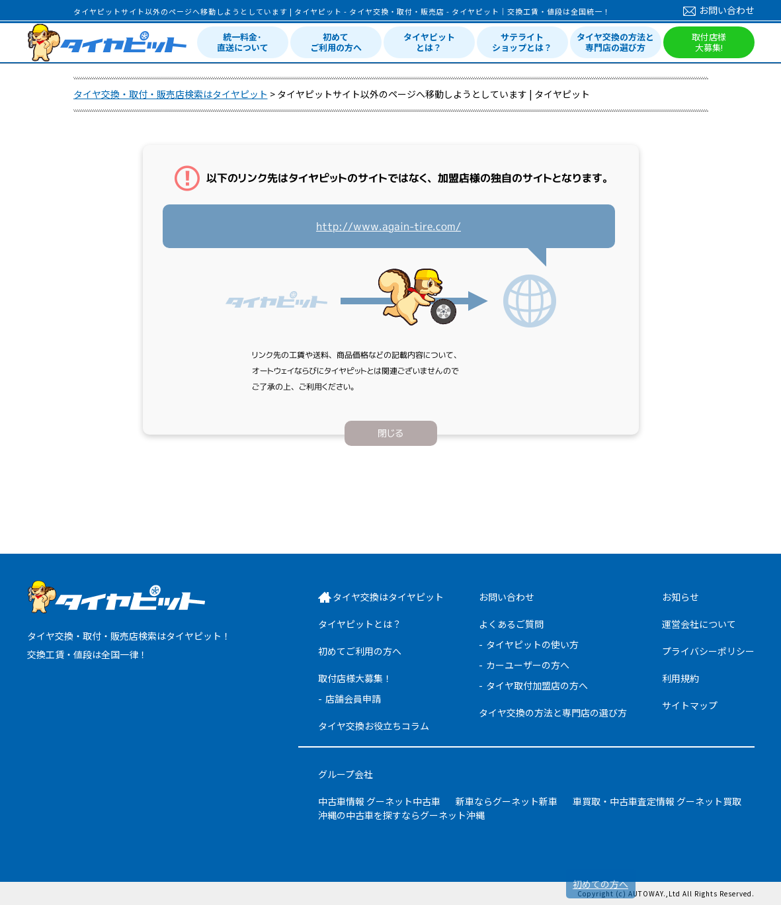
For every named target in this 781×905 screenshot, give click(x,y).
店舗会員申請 (353, 698)
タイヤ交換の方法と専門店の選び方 (615, 42)
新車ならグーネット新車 (506, 801)
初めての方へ (600, 883)
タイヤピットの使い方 (532, 644)
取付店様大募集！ (355, 678)
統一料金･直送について (242, 42)
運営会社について (699, 623)
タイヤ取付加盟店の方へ (537, 685)
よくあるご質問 (511, 623)
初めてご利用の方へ (336, 42)
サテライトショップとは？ (522, 42)
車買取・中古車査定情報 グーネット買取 (657, 801)
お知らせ (680, 596)
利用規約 (680, 678)
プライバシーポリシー (708, 651)
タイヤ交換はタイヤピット (388, 596)
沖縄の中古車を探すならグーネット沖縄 (401, 815)
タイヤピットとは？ (429, 42)
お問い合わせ (719, 10)
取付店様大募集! (709, 42)
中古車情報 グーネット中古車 (379, 801)
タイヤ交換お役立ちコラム (373, 725)
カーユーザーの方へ (527, 664)
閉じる (390, 433)
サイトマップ (690, 705)
